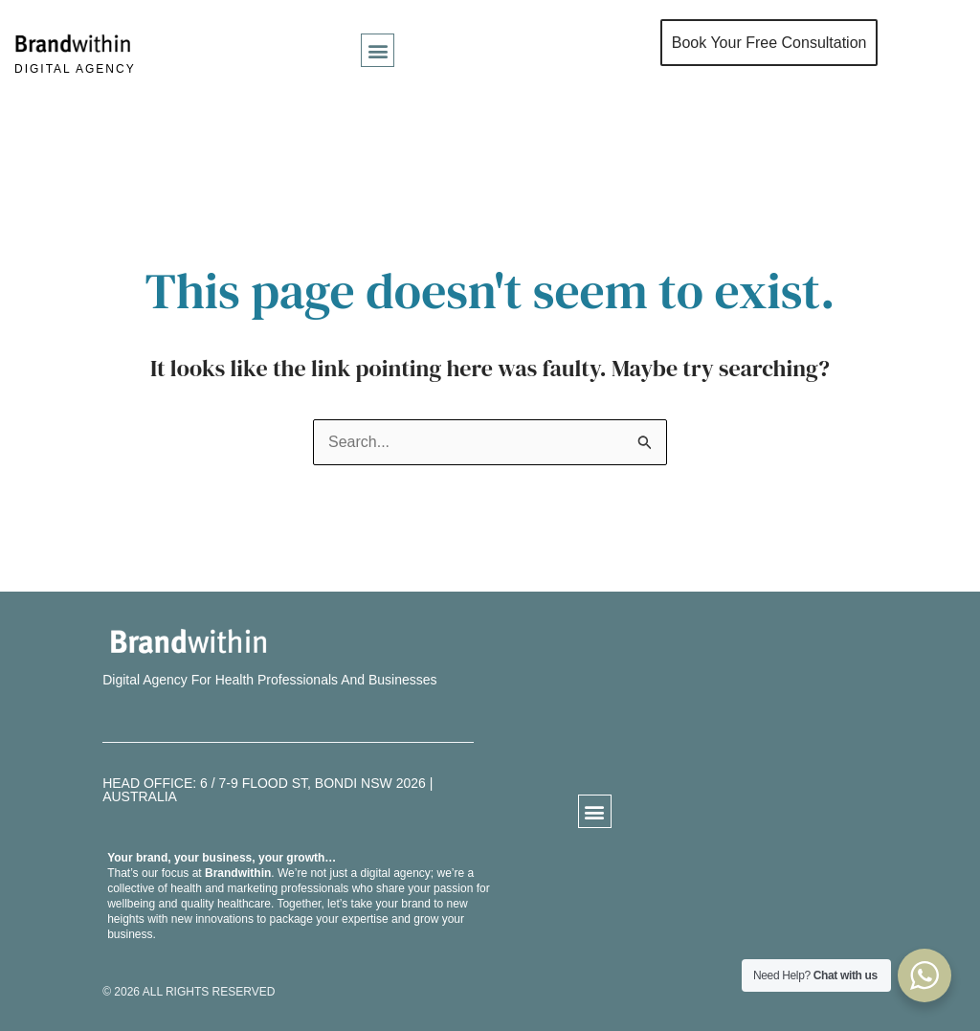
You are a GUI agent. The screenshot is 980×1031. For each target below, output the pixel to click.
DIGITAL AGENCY (75, 69)
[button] (377, 50)
